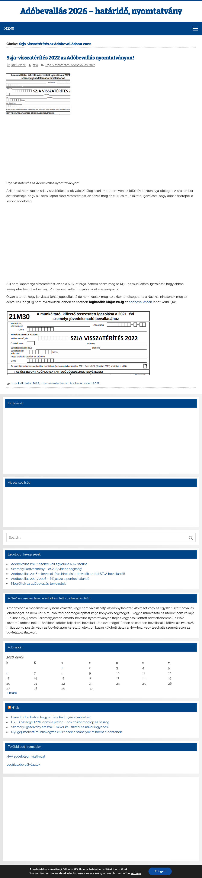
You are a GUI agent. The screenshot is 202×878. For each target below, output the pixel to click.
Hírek (15, 707)
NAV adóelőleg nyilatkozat (25, 756)
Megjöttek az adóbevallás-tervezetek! (39, 584)
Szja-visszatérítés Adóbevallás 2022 (70, 65)
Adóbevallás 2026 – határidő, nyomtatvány (101, 11)
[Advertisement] (100, 148)
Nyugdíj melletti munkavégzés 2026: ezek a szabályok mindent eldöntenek (66, 732)
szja (35, 65)
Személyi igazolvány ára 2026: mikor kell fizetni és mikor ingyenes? (60, 727)
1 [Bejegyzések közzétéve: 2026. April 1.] (62, 668)
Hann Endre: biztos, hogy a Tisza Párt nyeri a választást (51, 717)
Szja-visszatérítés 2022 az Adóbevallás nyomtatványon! (70, 58)
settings (136, 873)
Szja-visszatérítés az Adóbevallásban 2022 (70, 383)
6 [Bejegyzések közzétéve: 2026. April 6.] (7, 673)
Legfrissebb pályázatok (23, 765)
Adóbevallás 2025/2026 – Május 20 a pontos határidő (50, 579)
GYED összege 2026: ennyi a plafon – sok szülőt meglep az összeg (60, 722)
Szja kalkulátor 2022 (25, 383)
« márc (11, 693)
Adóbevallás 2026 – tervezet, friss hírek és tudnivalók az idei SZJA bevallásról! (68, 574)
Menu (9, 28)
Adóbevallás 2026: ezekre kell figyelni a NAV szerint (49, 564)
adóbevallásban (140, 302)
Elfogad (160, 871)
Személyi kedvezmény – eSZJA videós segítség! (46, 569)
